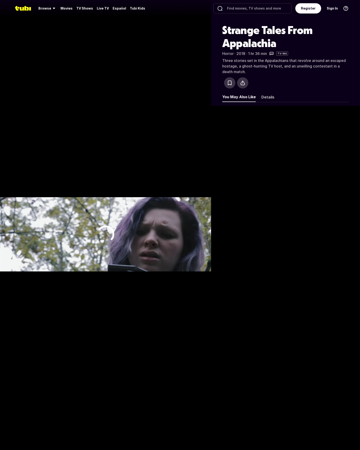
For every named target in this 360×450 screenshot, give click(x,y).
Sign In (332, 8)
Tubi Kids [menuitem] (137, 8)
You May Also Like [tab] (239, 97)
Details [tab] (267, 97)
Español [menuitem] (119, 8)
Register (308, 8)
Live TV (103, 8)
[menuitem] (47, 8)
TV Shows (84, 8)
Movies (67, 8)
